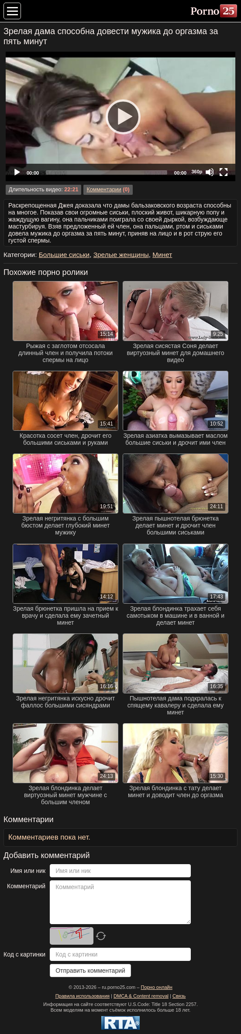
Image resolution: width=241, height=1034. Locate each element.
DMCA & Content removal (141, 996)
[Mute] (209, 172)
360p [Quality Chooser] (196, 171)
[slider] (106, 172)
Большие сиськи (64, 254)
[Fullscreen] (223, 172)
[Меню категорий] (12, 11)
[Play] (120, 116)
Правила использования (82, 996)
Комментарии (103, 189)
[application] (120, 116)
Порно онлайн (156, 987)
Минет (162, 254)
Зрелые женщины (121, 254)
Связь (179, 996)
